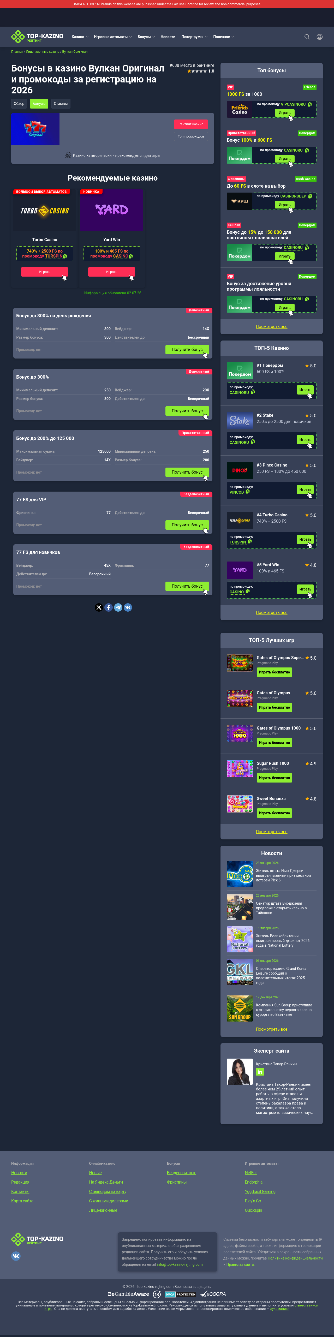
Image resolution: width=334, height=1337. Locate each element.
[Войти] (318, 37)
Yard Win (111, 242)
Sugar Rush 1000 (273, 765)
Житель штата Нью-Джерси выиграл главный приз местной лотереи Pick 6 (283, 877)
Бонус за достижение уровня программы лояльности (259, 287)
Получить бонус (187, 352)
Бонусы (144, 37)
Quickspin (253, 1212)
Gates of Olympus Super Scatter (280, 659)
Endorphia (254, 1184)
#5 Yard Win (268, 566)
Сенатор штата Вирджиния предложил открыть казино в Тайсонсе (281, 910)
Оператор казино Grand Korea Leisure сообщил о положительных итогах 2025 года (281, 977)
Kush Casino (305, 180)
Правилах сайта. (240, 1267)
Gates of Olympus (273, 694)
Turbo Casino (44, 242)
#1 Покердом (270, 367)
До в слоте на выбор (256, 186)
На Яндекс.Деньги (106, 1184)
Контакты (20, 1193)
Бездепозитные (181, 1175)
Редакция (20, 1184)
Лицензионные (103, 1212)
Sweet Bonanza (271, 800)
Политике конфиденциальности (295, 1260)
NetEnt (251, 1175)
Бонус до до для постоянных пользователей (259, 235)
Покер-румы (193, 37)
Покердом (307, 133)
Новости (168, 37)
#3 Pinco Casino (272, 466)
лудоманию (279, 1311)
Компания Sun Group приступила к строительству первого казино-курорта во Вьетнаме (284, 1011)
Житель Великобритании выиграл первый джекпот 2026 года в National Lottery (282, 942)
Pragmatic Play (267, 665)
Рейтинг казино (191, 124)
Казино (78, 37)
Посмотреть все (271, 614)
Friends (309, 87)
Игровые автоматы (111, 37)
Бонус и (249, 140)
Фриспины (236, 180)
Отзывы (62, 104)
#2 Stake (265, 417)
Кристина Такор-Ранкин (276, 1066)
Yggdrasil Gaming (260, 1193)
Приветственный (241, 133)
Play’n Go (253, 1203)
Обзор (19, 104)
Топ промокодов (191, 136)
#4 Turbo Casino (272, 516)
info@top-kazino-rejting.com (180, 1267)
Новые (95, 1175)
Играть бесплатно (274, 674)
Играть (44, 274)
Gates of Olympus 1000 (279, 729)
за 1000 (244, 94)
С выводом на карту (107, 1193)
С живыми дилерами (108, 1203)
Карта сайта (22, 1203)
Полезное (221, 37)
